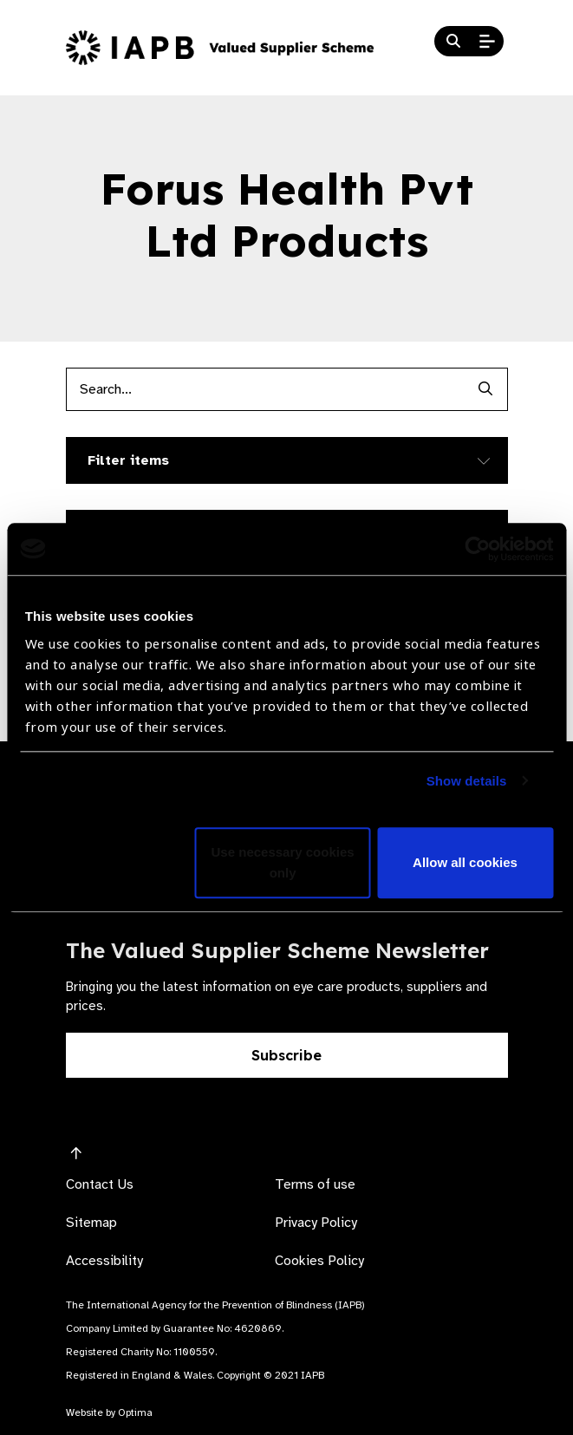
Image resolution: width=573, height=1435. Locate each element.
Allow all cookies (465, 862)
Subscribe (286, 1055)
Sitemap (91, 1222)
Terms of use (315, 1184)
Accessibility (104, 1260)
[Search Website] (453, 41)
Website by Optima (109, 1412)
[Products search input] (265, 389)
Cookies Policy (319, 1260)
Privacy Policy (316, 1222)
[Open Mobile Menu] (487, 42)
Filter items (128, 460)
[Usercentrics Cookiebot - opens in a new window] (477, 549)
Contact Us (99, 1184)
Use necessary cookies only (283, 862)
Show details (466, 780)
